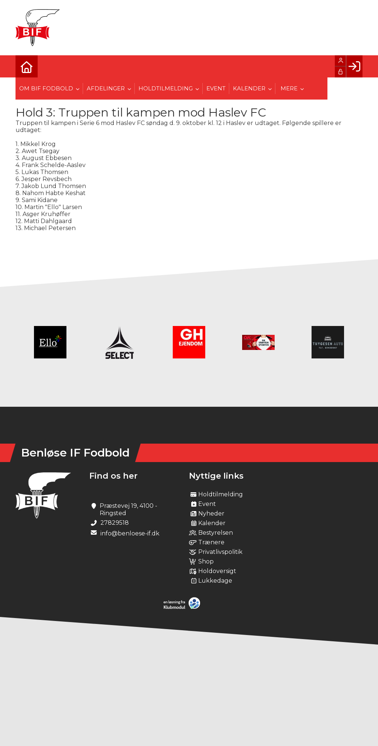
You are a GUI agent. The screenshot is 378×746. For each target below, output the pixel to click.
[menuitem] (27, 66)
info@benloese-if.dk (129, 533)
